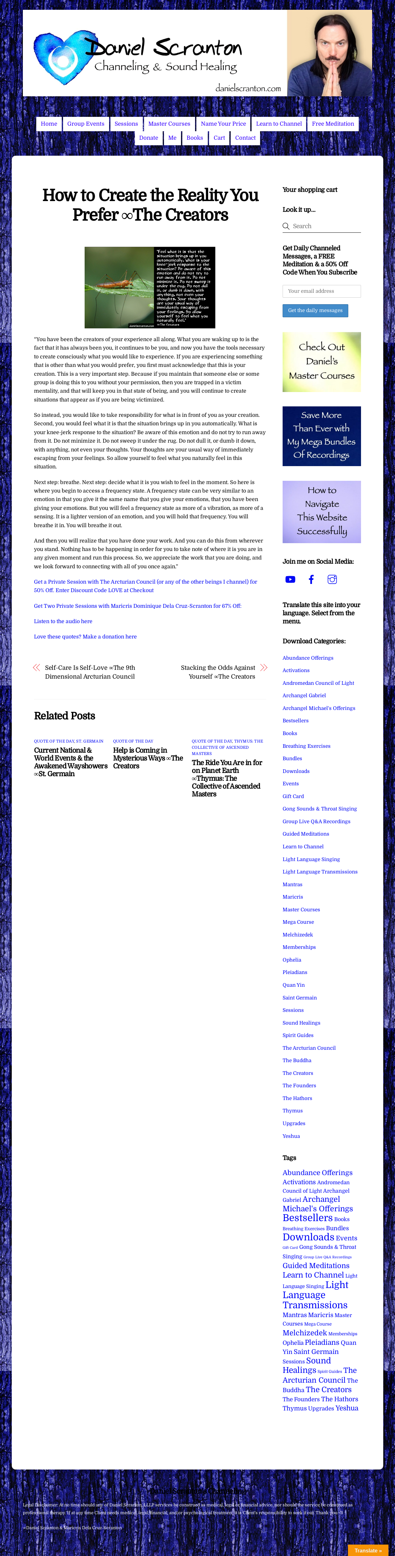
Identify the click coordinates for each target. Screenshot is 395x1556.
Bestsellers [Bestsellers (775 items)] (308, 1218)
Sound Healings (302, 1023)
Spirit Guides (298, 1035)
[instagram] (333, 580)
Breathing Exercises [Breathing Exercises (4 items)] (304, 1228)
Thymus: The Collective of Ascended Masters (227, 747)
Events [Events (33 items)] (346, 1238)
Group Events (86, 124)
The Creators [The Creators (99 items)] (329, 1389)
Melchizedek (298, 935)
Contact (245, 138)
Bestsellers (296, 721)
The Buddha (297, 1060)
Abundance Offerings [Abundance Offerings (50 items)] (318, 1173)
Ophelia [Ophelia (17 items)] (293, 1343)
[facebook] (312, 580)
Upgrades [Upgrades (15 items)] (321, 1409)
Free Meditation (333, 124)
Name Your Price (223, 124)
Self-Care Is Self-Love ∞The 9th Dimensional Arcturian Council (90, 672)
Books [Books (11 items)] (342, 1219)
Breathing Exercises (307, 746)
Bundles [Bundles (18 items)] (337, 1228)
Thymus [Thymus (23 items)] (295, 1408)
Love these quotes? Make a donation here (85, 637)
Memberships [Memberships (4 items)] (342, 1333)
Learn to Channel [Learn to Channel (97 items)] (313, 1275)
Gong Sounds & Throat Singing (320, 809)
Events (291, 784)
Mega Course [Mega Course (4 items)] (318, 1324)
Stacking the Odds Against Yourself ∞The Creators (218, 672)
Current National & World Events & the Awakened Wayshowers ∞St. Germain (70, 762)
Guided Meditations (306, 834)
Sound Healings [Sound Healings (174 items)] (307, 1365)
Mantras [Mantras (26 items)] (295, 1315)
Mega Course (298, 922)
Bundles (292, 759)
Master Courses (169, 124)
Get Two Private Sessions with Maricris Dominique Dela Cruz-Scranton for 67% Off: (137, 606)
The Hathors (297, 1098)
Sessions (126, 124)
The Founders (299, 1086)
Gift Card (293, 796)
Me (172, 138)
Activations (296, 670)
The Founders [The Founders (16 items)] (301, 1399)
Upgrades (294, 1123)
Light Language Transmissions (320, 872)
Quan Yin (294, 985)
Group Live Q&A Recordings (317, 822)
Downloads (296, 771)
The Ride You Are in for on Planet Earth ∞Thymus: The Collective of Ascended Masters (227, 778)
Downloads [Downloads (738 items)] (309, 1237)
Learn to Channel (279, 124)
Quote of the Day (54, 741)
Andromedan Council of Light (318, 683)
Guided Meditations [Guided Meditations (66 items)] (316, 1266)
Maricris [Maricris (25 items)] (320, 1315)
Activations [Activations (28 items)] (299, 1182)
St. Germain (90, 741)
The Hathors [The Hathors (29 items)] (339, 1399)
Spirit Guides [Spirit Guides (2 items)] (330, 1371)
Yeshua (291, 1136)
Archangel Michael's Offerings (319, 708)
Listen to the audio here (63, 621)
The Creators (298, 1073)
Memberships (299, 947)
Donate (148, 138)
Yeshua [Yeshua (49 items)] (347, 1408)
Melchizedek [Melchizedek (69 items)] (305, 1333)
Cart (219, 138)
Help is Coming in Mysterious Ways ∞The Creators (148, 758)
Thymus (293, 1111)
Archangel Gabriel (304, 696)
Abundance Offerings (308, 658)
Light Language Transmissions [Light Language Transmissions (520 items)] (316, 1295)
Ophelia (292, 960)
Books (195, 138)
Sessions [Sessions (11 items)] (294, 1362)
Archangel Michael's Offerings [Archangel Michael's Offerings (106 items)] (318, 1204)
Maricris (293, 897)
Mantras (293, 885)
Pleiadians (295, 972)
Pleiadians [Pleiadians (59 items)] (322, 1342)
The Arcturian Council (309, 1048)
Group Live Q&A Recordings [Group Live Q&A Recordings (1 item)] (328, 1257)
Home (49, 124)
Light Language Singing (311, 859)
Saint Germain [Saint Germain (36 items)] (316, 1352)
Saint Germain (300, 998)
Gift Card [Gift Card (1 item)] (290, 1248)
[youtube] (292, 580)
